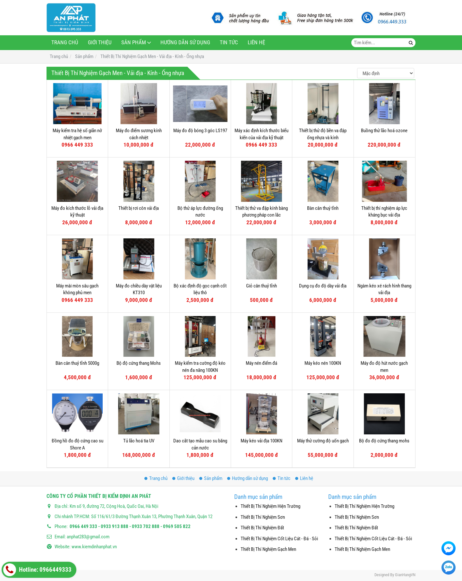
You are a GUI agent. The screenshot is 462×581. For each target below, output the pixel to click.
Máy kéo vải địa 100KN (261, 441)
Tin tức (229, 42)
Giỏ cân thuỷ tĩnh (261, 286)
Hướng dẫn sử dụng (185, 42)
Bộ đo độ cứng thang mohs (384, 441)
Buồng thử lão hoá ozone (384, 130)
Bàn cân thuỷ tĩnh (322, 208)
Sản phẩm (133, 42)
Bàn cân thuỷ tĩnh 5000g (77, 363)
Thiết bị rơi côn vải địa (138, 208)
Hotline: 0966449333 (37, 569)
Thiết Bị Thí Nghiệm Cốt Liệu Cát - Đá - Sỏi (279, 539)
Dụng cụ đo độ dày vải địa (322, 286)
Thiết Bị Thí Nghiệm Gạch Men (268, 549)
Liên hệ (256, 42)
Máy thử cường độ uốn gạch (323, 441)
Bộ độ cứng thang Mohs (138, 363)
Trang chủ (64, 42)
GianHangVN (405, 574)
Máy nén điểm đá (261, 363)
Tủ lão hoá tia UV (138, 441)
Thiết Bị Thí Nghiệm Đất (262, 528)
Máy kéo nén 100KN (322, 363)
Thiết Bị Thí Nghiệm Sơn (263, 517)
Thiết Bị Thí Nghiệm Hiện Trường (270, 506)
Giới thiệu (100, 42)
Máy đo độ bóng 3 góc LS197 (200, 130)
